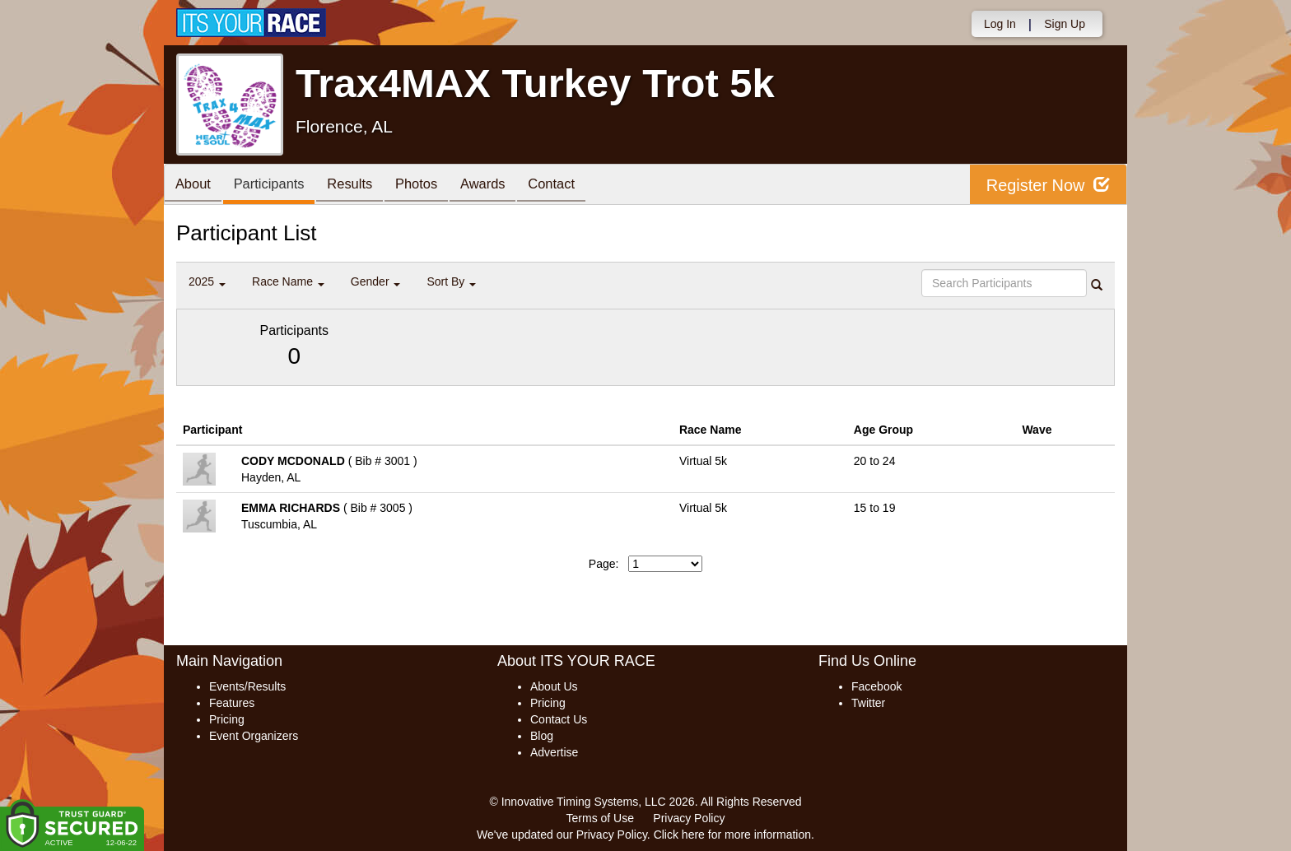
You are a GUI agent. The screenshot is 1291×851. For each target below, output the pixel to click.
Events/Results (247, 686)
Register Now (1048, 184)
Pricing (227, 719)
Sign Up (1064, 23)
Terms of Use (600, 818)
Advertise (554, 752)
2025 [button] (207, 281)
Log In (1000, 23)
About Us (554, 686)
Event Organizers (253, 735)
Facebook (876, 686)
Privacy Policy (689, 818)
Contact (575, 185)
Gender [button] (376, 281)
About (195, 185)
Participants (276, 185)
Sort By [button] (451, 281)
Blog (541, 735)
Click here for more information (732, 834)
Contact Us (558, 719)
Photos (432, 185)
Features (231, 702)
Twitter (868, 702)
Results (361, 185)
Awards (503, 185)
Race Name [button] (288, 281)
